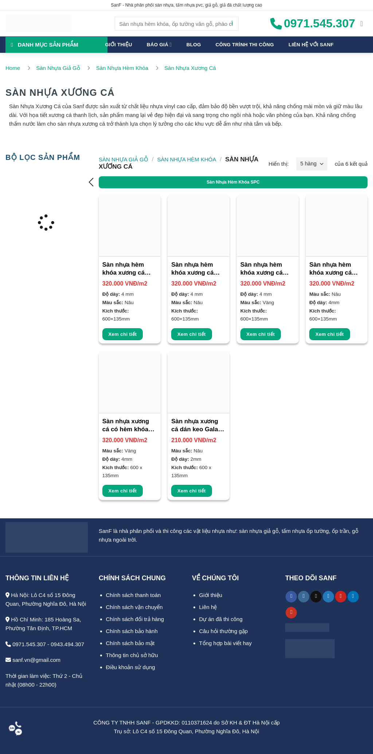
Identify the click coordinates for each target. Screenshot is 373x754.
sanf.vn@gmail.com (32, 660)
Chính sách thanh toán (133, 595)
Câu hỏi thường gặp (223, 631)
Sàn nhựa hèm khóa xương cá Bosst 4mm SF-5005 (193, 269)
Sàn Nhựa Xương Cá (190, 68)
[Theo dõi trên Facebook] (291, 596)
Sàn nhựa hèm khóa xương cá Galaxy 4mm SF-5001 (333, 269)
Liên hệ (208, 607)
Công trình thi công (245, 44)
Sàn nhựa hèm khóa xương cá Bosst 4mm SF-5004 (124, 269)
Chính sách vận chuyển (134, 607)
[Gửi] (232, 24)
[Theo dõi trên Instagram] (303, 596)
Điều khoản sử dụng (130, 667)
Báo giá (159, 44)
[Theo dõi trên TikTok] (316, 596)
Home (12, 68)
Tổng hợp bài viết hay (225, 643)
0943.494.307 (67, 644)
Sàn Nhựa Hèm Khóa (122, 68)
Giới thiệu (118, 44)
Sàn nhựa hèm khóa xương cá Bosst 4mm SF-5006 (262, 269)
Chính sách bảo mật (130, 643)
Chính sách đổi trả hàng (135, 619)
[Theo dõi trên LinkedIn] (353, 596)
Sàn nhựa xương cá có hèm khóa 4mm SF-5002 (125, 426)
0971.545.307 (25, 644)
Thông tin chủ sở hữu (132, 655)
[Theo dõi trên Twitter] (328, 596)
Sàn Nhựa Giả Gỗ (58, 68)
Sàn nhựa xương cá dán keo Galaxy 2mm (198, 426)
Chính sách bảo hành (132, 631)
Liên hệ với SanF (311, 44)
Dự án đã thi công (221, 619)
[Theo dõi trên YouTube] (291, 612)
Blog (193, 44)
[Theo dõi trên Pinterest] (340, 596)
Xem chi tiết (123, 334)
